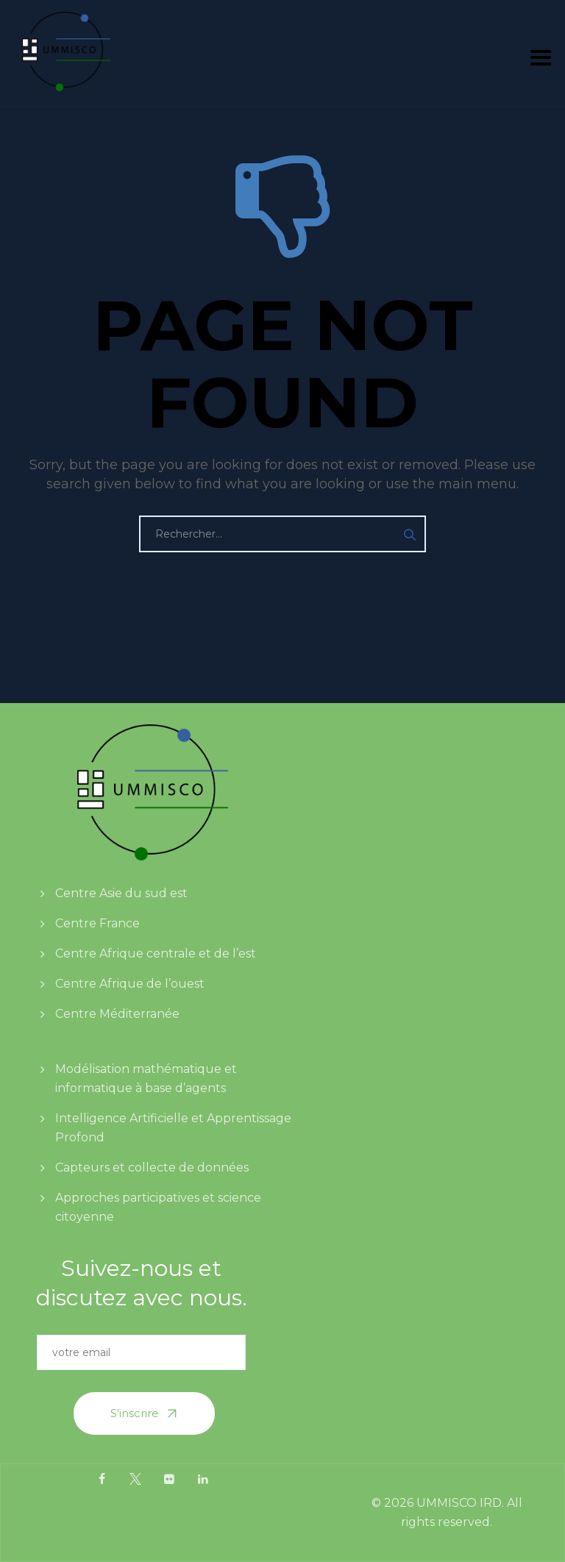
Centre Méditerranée (117, 1014)
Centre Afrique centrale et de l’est (155, 953)
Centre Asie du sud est (121, 893)
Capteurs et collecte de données (152, 1167)
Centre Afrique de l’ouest (130, 984)
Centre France (97, 923)
